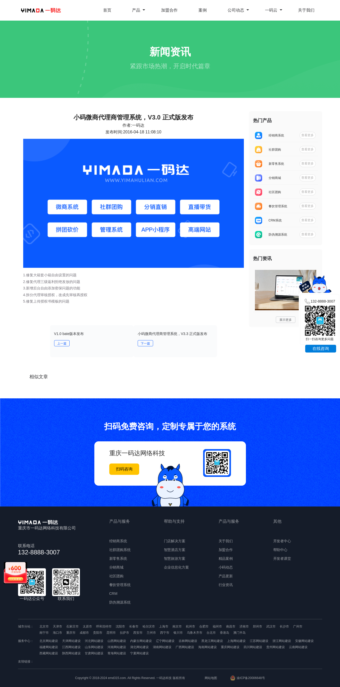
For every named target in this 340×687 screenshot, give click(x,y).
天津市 (57, 626)
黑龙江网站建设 (212, 641)
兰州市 (151, 632)
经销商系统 (118, 541)
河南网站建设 (116, 647)
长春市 (133, 626)
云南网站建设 (298, 647)
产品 (138, 10)
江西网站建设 (71, 647)
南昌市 (230, 626)
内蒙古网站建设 (141, 641)
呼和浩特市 (104, 626)
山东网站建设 (94, 647)
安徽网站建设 (304, 641)
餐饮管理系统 (120, 585)
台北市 (211, 632)
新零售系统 (118, 558)
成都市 (84, 632)
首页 (107, 10)
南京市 (177, 626)
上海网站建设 (236, 641)
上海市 (163, 626)
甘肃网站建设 (94, 653)
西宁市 (164, 632)
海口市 (57, 632)
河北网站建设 (94, 641)
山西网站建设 (116, 641)
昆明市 (111, 632)
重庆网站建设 (230, 647)
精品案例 (226, 558)
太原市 (87, 626)
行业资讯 (226, 585)
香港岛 (224, 632)
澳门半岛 (239, 632)
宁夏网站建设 (139, 653)
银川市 (178, 632)
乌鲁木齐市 (194, 632)
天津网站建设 (71, 641)
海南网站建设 (207, 647)
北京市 (44, 626)
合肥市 (204, 626)
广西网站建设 (185, 647)
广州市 (297, 626)
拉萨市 (124, 632)
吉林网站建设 (188, 641)
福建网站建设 (48, 647)
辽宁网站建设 (165, 641)
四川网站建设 (253, 647)
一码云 (273, 10)
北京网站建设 (48, 641)
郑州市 (257, 626)
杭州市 (190, 626)
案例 (202, 10)
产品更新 (226, 576)
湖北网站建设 (139, 647)
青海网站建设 (116, 653)
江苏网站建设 (259, 641)
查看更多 (307, 135)
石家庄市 (72, 626)
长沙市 (284, 626)
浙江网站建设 (281, 641)
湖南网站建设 (162, 647)
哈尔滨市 (149, 626)
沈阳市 (120, 626)
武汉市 (271, 626)
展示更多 (285, 320)
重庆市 (71, 632)
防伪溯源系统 (120, 602)
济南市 (244, 626)
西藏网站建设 (48, 653)
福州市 (217, 626)
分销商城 (116, 567)
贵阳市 (97, 632)
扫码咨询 (124, 469)
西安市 (138, 632)
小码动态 (226, 567)
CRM (113, 593)
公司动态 (238, 10)
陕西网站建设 (71, 653)
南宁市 (44, 632)
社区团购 (116, 576)
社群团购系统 (120, 550)
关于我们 (306, 10)
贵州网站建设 (275, 647)
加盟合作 (169, 10)
